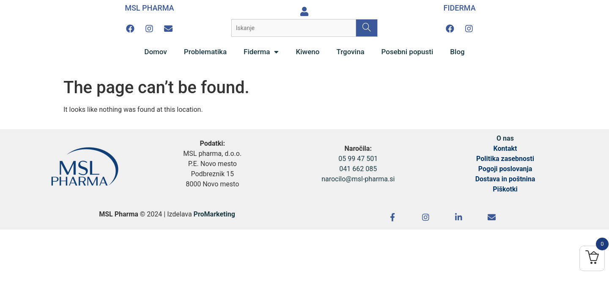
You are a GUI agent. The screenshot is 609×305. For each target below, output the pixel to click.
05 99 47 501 (358, 159)
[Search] (366, 27)
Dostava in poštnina (505, 179)
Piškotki (505, 189)
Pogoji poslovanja (505, 169)
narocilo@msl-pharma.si (358, 179)
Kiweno (307, 51)
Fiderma (261, 52)
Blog (457, 51)
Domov (155, 51)
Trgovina (350, 51)
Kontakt (505, 148)
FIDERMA (460, 7)
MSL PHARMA (149, 7)
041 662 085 (358, 169)
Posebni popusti (407, 51)
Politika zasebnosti (505, 159)
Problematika (205, 51)
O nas (505, 138)
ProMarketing (214, 214)
